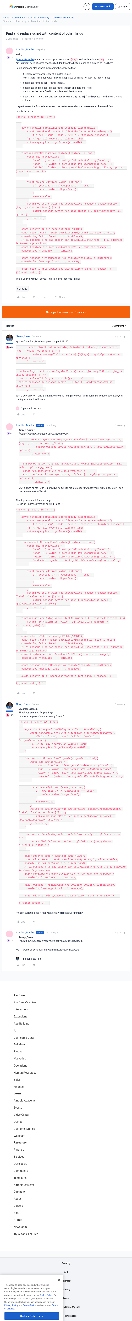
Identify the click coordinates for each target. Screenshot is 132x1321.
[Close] (59, 1294)
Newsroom (20, 1227)
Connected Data (24, 1038)
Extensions (20, 1016)
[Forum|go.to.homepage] (24, 6)
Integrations (21, 1009)
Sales (17, 1080)
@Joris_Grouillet (25, 59)
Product (19, 1051)
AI (15, 1030)
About (17, 1198)
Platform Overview (25, 1002)
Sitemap (66, 1280)
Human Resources (25, 1072)
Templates (20, 1178)
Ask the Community (38, 17)
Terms (66, 1298)
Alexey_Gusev (23, 336)
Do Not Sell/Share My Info (66, 1307)
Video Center (21, 1114)
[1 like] (28, 408)
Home (6, 17)
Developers (20, 1164)
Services (19, 1156)
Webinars (19, 1136)
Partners (19, 1149)
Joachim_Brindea (25, 49)
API (66, 1271)
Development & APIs (63, 17)
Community (18, 17)
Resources (20, 1142)
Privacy (66, 1289)
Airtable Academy (24, 1100)
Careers (18, 1206)
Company (19, 1191)
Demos (18, 1122)
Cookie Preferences (66, 1315)
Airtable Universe (24, 1185)
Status (18, 1220)
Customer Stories (24, 1129)
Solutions (19, 1044)
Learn (17, 1093)
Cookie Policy (46, 1309)
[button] (4, 7)
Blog (16, 1213)
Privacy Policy (11, 1319)
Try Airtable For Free (26, 1234)
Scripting (22, 288)
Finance (19, 1087)
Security (66, 1263)
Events (18, 1107)
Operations (20, 1065)
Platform (19, 995)
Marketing (20, 1058)
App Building (21, 1023)
